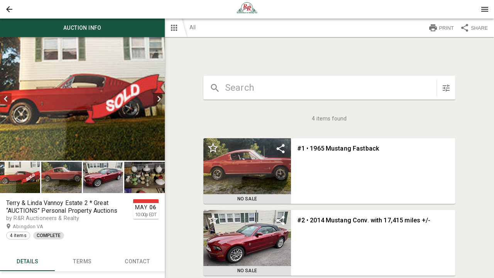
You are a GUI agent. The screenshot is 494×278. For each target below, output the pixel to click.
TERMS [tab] (82, 262)
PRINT (441, 27)
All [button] (192, 27)
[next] (159, 99)
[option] (82, 99)
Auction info (82, 28)
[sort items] (446, 88)
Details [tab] (27, 262)
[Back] (9, 9)
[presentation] (247, 9)
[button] (9, 9)
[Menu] (484, 9)
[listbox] (82, 99)
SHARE (474, 27)
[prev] (6, 99)
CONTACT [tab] (137, 262)
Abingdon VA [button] (35, 226)
